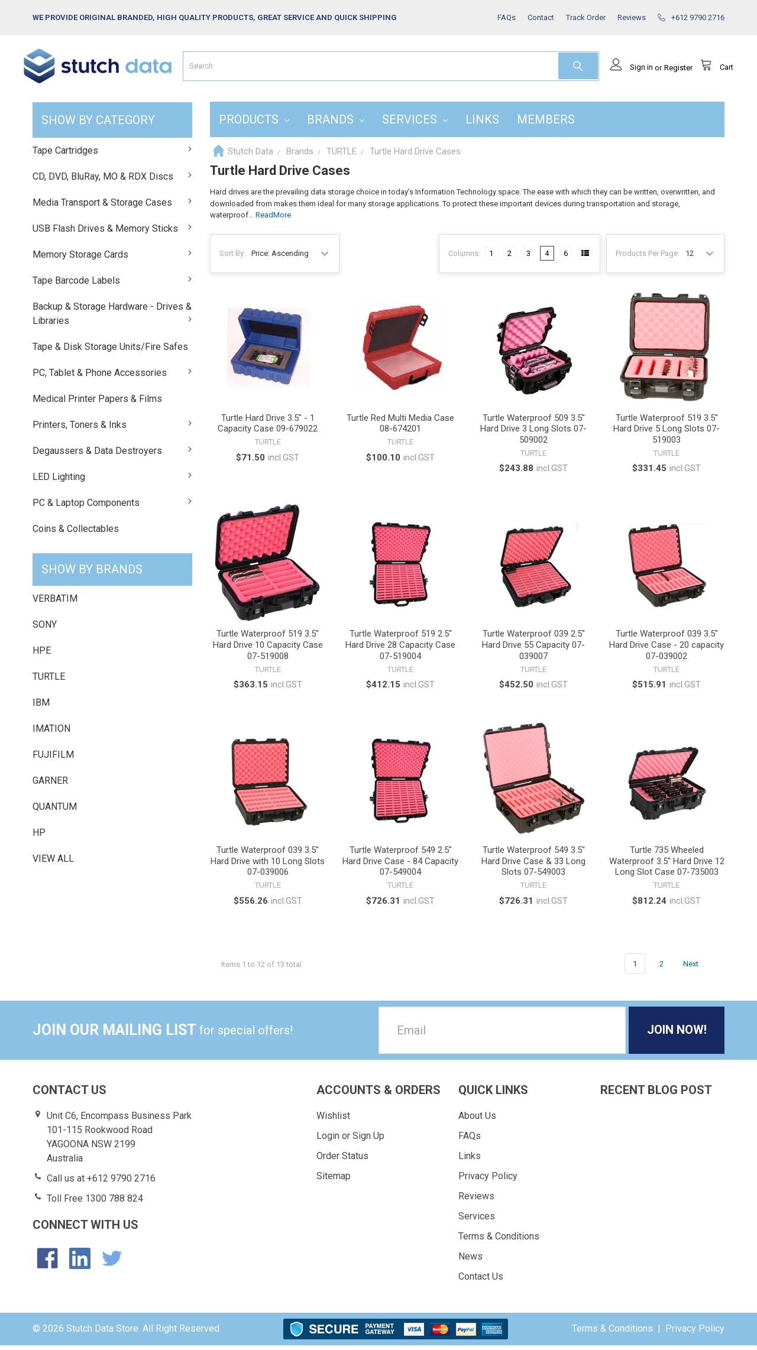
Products (254, 123)
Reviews (476, 1200)
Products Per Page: (648, 257)
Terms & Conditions (498, 1241)
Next (697, 968)
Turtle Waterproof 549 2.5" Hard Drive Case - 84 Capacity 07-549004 (400, 865)
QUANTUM (55, 811)
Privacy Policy (487, 1180)
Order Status (342, 1160)
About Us (477, 1120)
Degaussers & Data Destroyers (112, 454)
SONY (45, 629)
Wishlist (333, 1120)
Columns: (464, 257)
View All (53, 863)
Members (546, 123)
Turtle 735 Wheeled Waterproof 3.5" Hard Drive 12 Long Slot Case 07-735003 (666, 865)
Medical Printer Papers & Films (97, 402)
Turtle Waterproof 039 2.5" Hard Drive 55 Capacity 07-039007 (533, 649)
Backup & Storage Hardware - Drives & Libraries (112, 317)
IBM (41, 707)
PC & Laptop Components (112, 506)
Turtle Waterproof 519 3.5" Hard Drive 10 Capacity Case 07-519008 (268, 649)
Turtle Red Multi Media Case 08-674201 (400, 428)
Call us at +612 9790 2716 (101, 1183)
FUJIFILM (53, 759)
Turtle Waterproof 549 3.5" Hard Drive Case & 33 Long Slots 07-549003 (533, 865)
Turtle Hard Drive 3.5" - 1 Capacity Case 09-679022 (268, 428)
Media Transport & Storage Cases (112, 206)
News (470, 1261)
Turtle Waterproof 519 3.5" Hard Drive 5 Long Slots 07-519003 (666, 433)
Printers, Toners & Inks (112, 428)
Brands (335, 123)
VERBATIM (55, 603)
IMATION (51, 733)
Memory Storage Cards (112, 258)
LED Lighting (112, 480)
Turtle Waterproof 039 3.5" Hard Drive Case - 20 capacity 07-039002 (666, 649)
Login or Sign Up (350, 1140)
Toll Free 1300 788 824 (95, 1203)
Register (669, 71)
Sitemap (333, 1180)
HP (39, 837)
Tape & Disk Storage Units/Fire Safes (110, 350)
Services (415, 123)
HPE (42, 655)
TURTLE (49, 681)
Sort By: (232, 257)
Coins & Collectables (76, 532)
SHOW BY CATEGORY (98, 124)
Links (482, 123)
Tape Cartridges (112, 154)
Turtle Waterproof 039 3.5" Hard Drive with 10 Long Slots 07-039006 (268, 865)
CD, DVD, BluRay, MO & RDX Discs (112, 180)
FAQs (469, 1140)
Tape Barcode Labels (112, 284)
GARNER (50, 785)
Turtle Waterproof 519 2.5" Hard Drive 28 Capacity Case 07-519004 (400, 649)
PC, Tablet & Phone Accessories (112, 376)
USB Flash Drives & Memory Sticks (112, 232)
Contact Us (480, 1281)
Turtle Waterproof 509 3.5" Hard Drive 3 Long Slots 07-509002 (533, 433)
